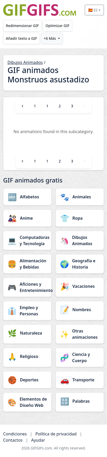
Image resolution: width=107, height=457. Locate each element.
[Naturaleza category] (27, 333)
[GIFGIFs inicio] (39, 10)
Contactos (12, 440)
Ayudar (38, 440)
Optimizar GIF (57, 25)
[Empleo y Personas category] (27, 310)
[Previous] (22, 106)
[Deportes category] (27, 379)
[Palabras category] (80, 401)
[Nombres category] (80, 309)
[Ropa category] (80, 218)
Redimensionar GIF (22, 25)
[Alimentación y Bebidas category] (27, 263)
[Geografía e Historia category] (80, 263)
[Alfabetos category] (27, 196)
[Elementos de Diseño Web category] (27, 402)
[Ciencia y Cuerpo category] (80, 357)
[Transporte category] (80, 379)
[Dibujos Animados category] (80, 240)
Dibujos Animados (25, 62)
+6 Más (50, 38)
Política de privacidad (56, 434)
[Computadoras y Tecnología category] (27, 240)
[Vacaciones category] (80, 286)
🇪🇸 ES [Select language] (92, 10)
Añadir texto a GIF (21, 38)
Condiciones (15, 434)
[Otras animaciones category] (80, 334)
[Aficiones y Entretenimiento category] (27, 287)
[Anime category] (27, 218)
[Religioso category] (27, 356)
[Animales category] (80, 196)
